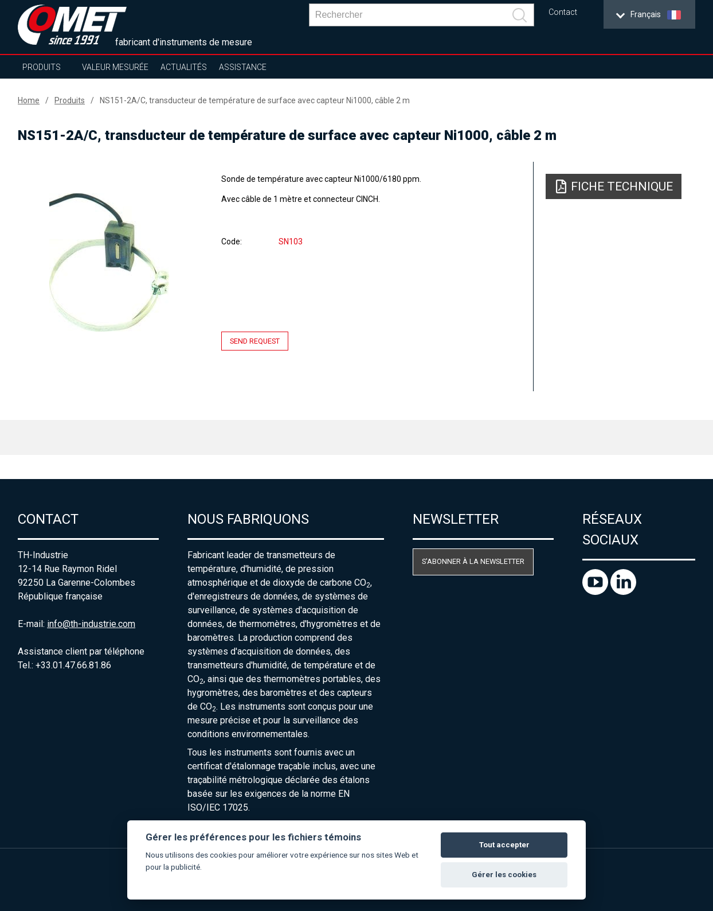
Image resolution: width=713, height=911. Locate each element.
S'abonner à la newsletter (473, 561)
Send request (255, 341)
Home (29, 100)
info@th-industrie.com (91, 623)
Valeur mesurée (115, 67)
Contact (563, 12)
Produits (41, 67)
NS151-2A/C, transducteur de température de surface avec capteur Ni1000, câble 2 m (255, 100)
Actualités (183, 67)
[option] (109, 262)
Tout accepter (504, 844)
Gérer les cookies (504, 874)
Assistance (243, 67)
